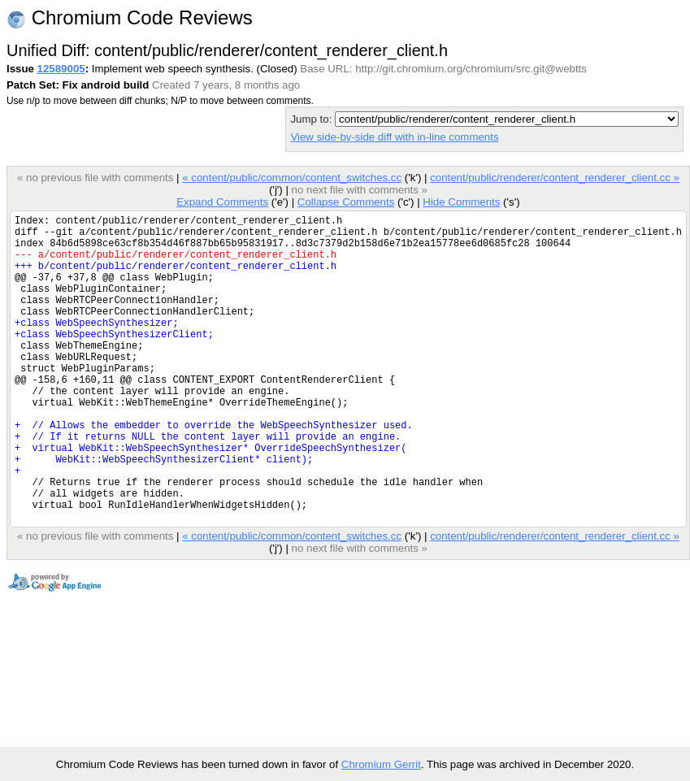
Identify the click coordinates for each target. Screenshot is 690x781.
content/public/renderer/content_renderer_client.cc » (554, 177)
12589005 (61, 69)
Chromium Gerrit (381, 764)
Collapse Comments (345, 202)
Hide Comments (461, 202)
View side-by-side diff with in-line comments (394, 137)
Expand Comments (222, 202)
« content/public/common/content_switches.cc (291, 177)
